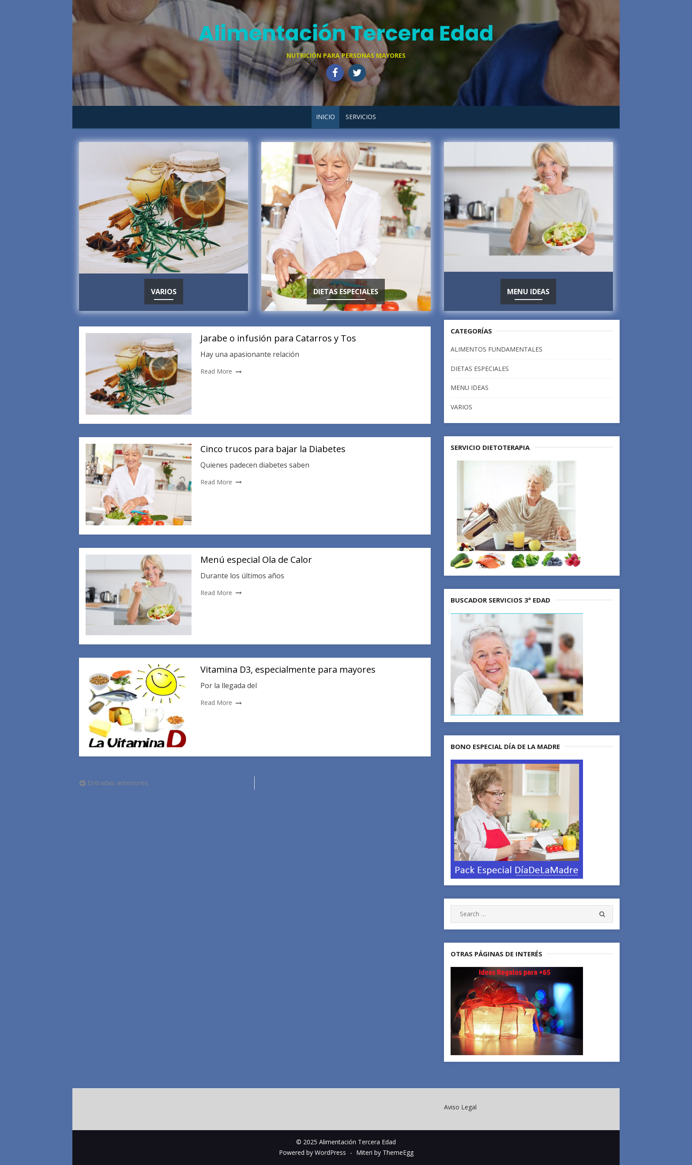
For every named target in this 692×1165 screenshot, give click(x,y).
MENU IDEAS (528, 291)
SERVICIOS (361, 116)
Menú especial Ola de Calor (256, 560)
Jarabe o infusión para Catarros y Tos (278, 338)
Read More (216, 371)
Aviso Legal (460, 1107)
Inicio (325, 116)
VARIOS (164, 291)
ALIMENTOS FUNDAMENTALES (496, 349)
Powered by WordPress (312, 1152)
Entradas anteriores (117, 782)
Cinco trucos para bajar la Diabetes (273, 449)
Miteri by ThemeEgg (385, 1152)
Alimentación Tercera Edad (346, 33)
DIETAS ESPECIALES (345, 291)
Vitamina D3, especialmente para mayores (288, 669)
